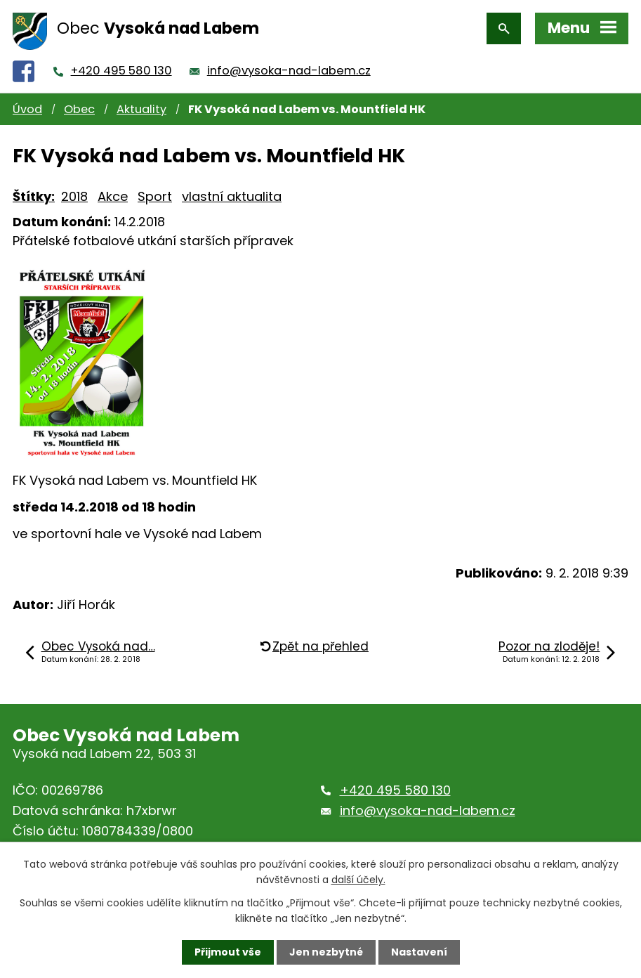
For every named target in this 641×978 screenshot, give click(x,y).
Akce (113, 196)
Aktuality (141, 109)
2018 (74, 196)
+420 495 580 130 (121, 71)
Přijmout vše (227, 952)
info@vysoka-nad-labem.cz (289, 71)
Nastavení (419, 952)
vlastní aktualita (232, 196)
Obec (79, 109)
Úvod (27, 109)
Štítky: (34, 196)
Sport (155, 196)
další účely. (358, 880)
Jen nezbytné (326, 952)
